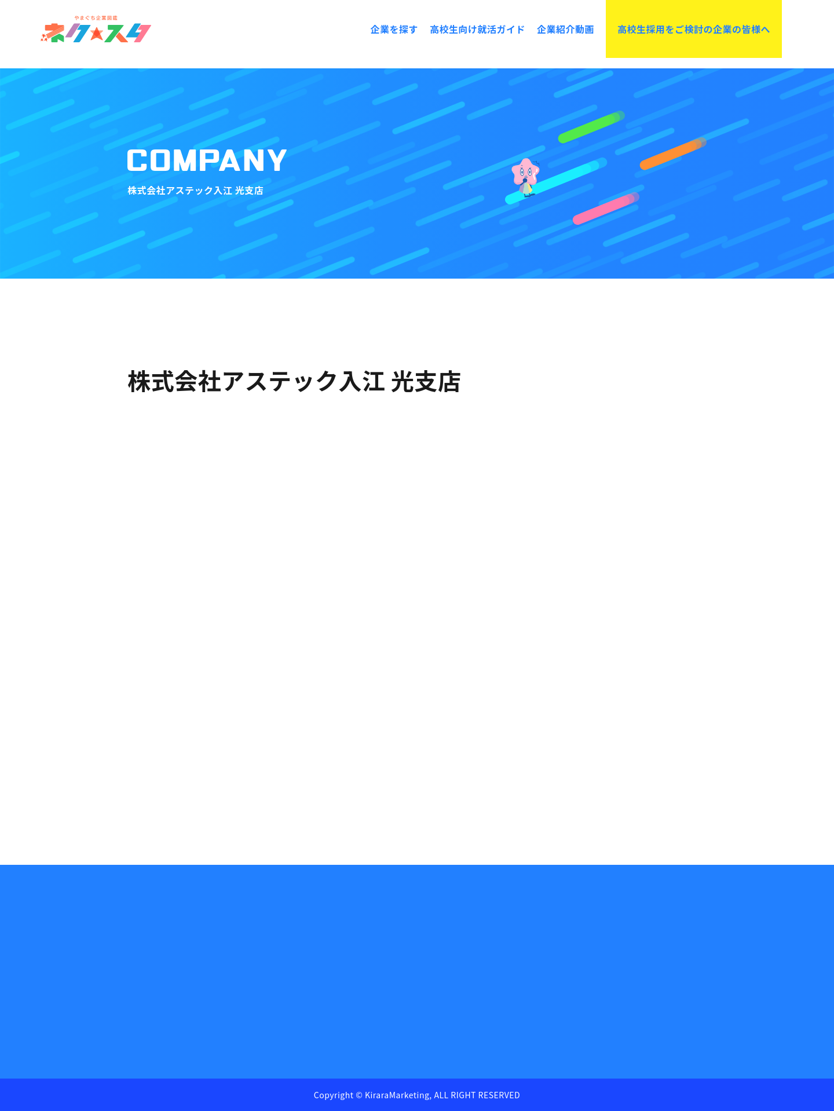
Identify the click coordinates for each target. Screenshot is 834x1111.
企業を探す (394, 29)
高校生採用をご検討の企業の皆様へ (693, 29)
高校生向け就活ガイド (477, 29)
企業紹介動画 (565, 29)
